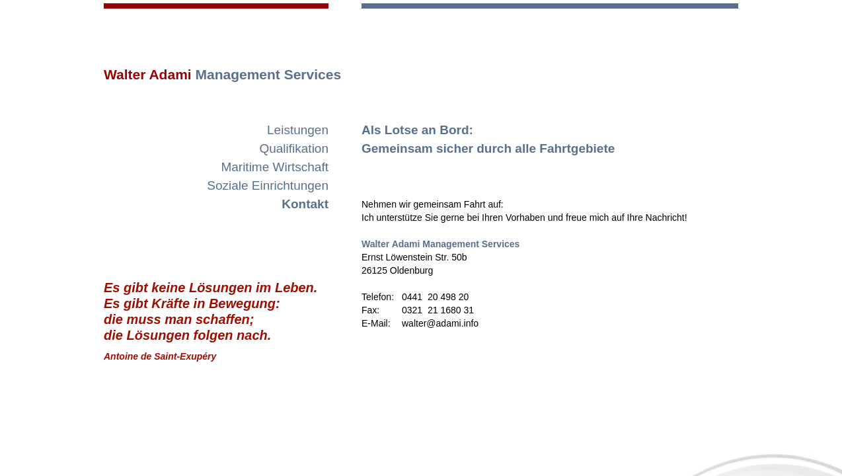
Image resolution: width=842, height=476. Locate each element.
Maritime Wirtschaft (274, 167)
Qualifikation (293, 148)
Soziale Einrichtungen (267, 185)
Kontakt (305, 204)
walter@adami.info (671, 446)
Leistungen (297, 130)
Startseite (289, 446)
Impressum (624, 459)
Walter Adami (222, 74)
